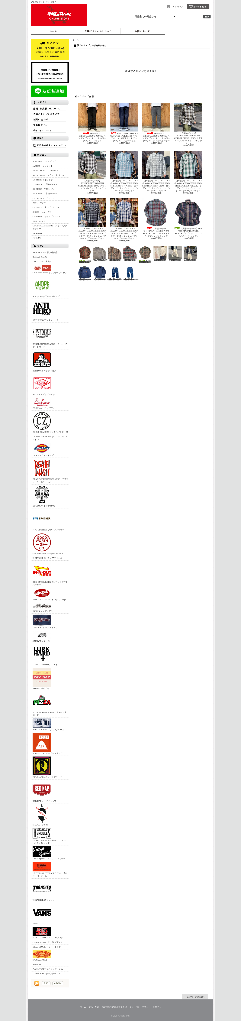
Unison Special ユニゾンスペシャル (49, 853)
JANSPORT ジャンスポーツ (45, 621)
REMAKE (37, 964)
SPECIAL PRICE (42, 955)
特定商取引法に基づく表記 (114, 1007)
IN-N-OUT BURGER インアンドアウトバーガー (50, 573)
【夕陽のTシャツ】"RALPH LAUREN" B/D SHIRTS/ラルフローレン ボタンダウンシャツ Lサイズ (156, 217)
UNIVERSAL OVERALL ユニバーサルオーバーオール (50, 869)
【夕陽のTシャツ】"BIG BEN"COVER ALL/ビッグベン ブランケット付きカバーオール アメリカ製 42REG (84, 273)
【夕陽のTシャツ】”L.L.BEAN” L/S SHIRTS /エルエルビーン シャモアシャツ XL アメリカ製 (100, 253)
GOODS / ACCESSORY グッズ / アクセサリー (50, 227)
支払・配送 (94, 1007)
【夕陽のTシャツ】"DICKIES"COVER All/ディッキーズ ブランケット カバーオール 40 (103, 273)
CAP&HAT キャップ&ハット (46, 216)
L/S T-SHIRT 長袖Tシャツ (45, 184)
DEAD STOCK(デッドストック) (47, 947)
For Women (37, 233)
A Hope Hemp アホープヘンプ (46, 286)
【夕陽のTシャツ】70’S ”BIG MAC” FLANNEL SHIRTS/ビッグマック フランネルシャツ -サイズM (130, 253)
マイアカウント (178, 6)
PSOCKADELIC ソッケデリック (47, 767)
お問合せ (142, 31)
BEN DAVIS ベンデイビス (44, 361)
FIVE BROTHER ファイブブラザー (48, 520)
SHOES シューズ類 (42, 212)
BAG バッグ (39, 221)
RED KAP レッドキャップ (44, 791)
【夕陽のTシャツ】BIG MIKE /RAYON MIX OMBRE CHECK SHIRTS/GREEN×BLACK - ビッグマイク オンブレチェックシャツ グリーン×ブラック (188, 171)
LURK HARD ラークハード (45, 655)
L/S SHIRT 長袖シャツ (43, 180)
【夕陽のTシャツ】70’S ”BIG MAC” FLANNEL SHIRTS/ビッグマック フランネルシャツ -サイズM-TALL (114, 253)
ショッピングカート (198, 6)
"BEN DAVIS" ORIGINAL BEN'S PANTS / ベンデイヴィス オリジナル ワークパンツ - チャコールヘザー (156, 122)
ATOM (57, 983)
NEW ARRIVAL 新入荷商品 (45, 252)
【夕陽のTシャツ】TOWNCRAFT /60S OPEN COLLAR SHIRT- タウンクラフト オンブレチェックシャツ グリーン (188, 123)
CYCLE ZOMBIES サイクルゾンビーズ (50, 422)
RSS (46, 983)
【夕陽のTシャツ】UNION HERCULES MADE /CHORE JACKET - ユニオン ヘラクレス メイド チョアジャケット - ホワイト (160, 253)
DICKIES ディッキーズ (43, 449)
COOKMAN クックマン (43, 403)
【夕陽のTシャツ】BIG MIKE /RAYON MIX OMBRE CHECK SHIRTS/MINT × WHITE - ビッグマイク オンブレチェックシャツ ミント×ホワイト (124, 171)
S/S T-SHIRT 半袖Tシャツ (45, 193)
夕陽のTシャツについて (98, 31)
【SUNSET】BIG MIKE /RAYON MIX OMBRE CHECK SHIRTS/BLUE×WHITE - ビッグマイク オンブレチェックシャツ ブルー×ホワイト (124, 218)
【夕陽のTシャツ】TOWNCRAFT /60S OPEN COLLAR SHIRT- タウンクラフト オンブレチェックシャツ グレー (92, 171)
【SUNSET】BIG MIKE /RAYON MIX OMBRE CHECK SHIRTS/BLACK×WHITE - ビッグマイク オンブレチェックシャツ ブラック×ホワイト (92, 218)
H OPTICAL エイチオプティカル (47, 558)
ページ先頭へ (195, 996)
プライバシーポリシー (140, 1007)
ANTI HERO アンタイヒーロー (47, 310)
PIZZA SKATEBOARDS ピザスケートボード (50, 704)
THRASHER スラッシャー (44, 890)
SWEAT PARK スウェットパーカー (49, 175)
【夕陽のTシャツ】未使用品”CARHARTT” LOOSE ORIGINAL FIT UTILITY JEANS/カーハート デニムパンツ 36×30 (115, 273)
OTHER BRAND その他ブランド (47, 942)
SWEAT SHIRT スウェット (45, 170)
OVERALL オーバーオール (46, 207)
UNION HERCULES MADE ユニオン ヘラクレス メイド (49, 836)
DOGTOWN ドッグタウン (44, 496)
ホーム (53, 31)
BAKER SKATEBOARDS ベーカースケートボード (50, 335)
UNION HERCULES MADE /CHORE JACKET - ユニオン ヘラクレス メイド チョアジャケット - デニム (190, 253)
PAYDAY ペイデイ (42, 678)
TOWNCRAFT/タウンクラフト (46, 973)
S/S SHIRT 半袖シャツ (43, 189)
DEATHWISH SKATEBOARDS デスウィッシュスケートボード (50, 471)
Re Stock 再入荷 (40, 257)
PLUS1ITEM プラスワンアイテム (48, 969)
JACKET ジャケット (44, 166)
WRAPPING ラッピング (44, 161)
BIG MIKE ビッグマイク (44, 385)
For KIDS (37, 238)
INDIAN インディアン (43, 607)
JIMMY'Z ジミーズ (42, 636)
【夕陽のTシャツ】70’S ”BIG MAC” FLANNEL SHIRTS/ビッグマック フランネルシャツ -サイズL (84, 254)
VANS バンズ (42, 914)
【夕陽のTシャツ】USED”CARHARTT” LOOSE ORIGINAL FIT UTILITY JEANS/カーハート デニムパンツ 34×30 (132, 273)
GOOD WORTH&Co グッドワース (48, 544)
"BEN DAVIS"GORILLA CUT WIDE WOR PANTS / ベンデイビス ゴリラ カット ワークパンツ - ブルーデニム (124, 122)
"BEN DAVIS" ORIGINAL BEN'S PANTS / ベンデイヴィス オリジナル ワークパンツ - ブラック (92, 122)
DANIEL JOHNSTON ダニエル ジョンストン (50, 437)
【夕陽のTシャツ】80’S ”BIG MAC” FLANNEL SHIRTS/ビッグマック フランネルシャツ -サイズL (188, 217)
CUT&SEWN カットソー (45, 198)
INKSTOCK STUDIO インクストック (49, 594)
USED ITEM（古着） (42, 261)
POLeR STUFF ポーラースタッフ (48, 743)
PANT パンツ (39, 203)
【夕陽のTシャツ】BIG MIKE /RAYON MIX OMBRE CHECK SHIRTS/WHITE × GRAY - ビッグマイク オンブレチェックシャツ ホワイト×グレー (156, 171)
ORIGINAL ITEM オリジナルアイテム (50, 269)
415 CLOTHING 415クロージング (48, 933)
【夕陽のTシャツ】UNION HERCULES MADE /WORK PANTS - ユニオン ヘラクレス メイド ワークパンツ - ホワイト (175, 253)
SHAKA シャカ (42, 815)
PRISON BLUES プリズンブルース (48, 724)
